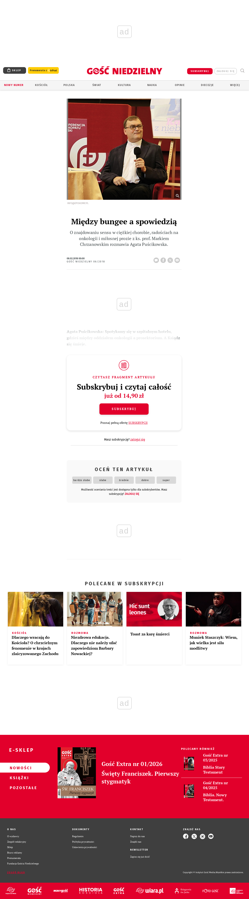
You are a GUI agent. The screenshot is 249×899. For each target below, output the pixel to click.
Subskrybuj (124, 409)
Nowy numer (14, 85)
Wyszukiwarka (242, 70)
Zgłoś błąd (16, 872)
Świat (96, 85)
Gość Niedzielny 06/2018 (86, 261)
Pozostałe (19, 787)
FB (163, 259)
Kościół (41, 85)
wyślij (177, 259)
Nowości (19, 768)
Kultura (124, 85)
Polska (69, 85)
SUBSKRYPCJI (138, 423)
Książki (19, 777)
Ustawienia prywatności (84, 847)
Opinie (180, 85)
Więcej (235, 85)
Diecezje (207, 85)
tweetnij (170, 259)
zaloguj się (226, 71)
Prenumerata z (43, 70)
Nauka (152, 85)
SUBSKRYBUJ (200, 71)
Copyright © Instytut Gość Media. (199, 872)
